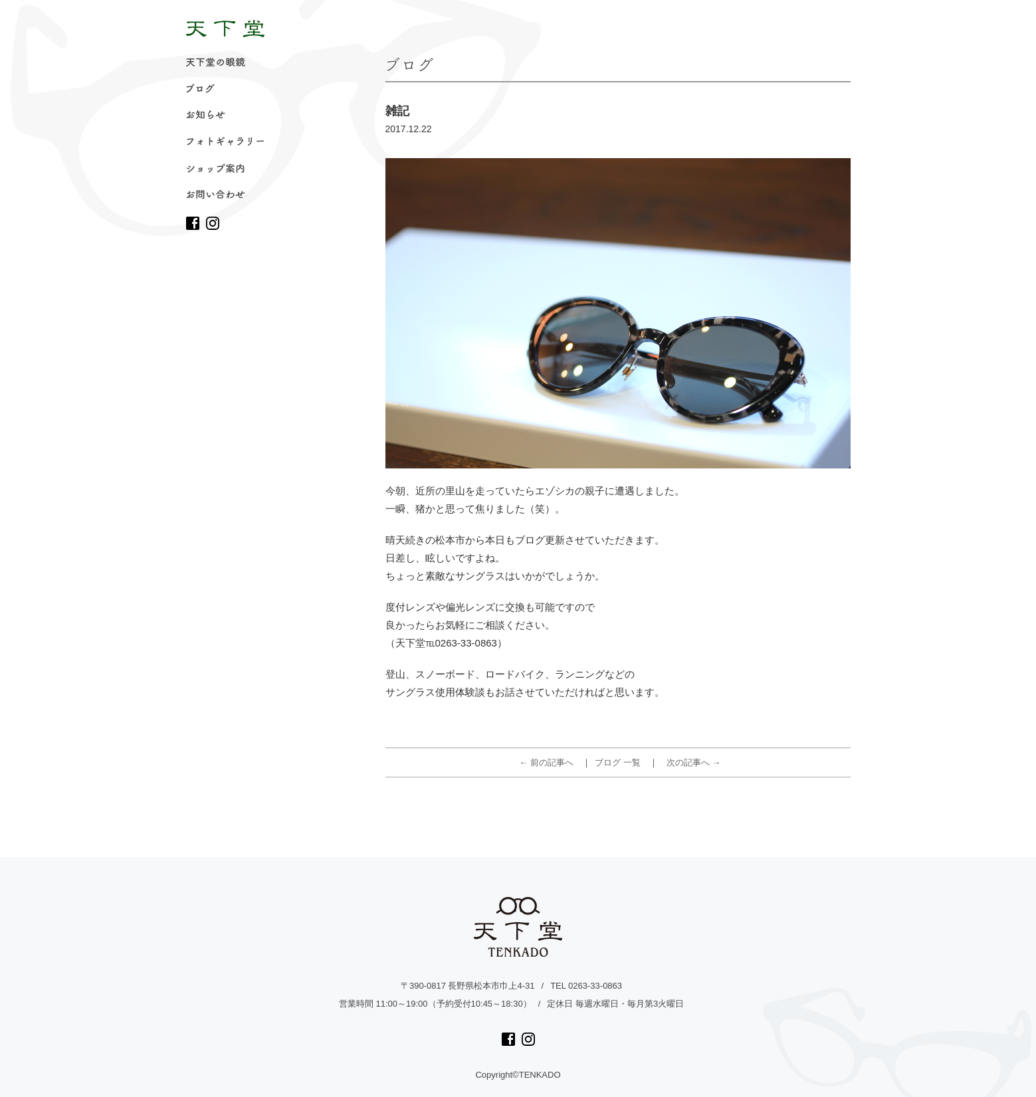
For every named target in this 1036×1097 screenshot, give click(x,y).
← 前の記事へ (546, 762)
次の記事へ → (694, 762)
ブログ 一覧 (618, 762)
